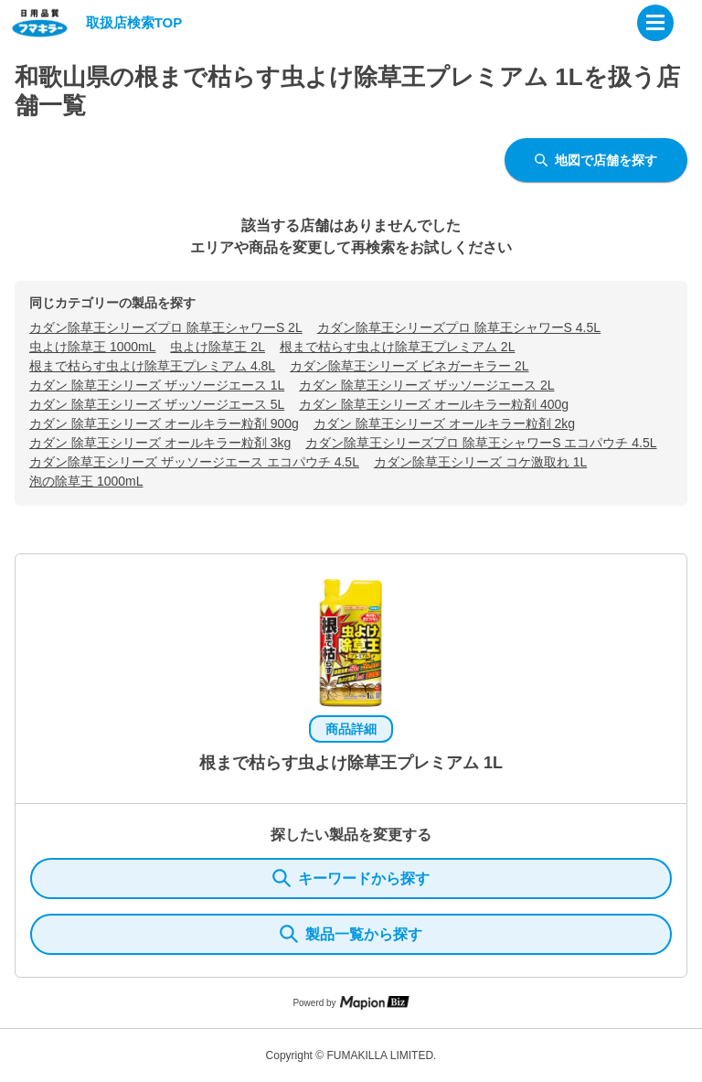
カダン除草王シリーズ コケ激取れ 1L (480, 462)
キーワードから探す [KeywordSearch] (351, 878)
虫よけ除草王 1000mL (92, 346)
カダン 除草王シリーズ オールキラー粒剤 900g (164, 423)
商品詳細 (351, 729)
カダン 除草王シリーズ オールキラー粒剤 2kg (444, 423)
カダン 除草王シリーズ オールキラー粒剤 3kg (160, 442)
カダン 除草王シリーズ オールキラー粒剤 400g (434, 404)
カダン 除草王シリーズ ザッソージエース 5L (156, 404)
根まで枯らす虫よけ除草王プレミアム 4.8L (152, 366)
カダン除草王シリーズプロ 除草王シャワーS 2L (166, 327)
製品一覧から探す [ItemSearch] (351, 934)
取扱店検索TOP (134, 22)
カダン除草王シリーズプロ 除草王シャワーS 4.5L (459, 327)
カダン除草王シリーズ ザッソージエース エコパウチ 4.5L (194, 462)
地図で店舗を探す (596, 160)
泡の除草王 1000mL (86, 481)
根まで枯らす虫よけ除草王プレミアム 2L (397, 346)
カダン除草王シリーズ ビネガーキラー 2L (409, 366)
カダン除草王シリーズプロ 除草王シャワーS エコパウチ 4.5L (480, 442)
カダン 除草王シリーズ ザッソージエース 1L (156, 385)
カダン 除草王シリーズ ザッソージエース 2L (426, 385)
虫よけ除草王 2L (217, 346)
